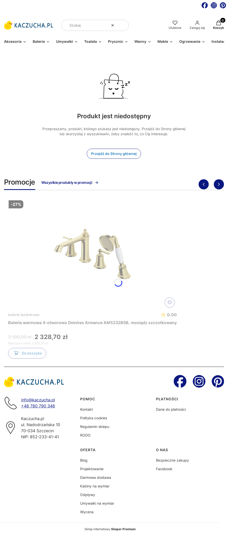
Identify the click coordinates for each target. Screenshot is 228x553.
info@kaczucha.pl (38, 399)
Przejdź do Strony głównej (114, 153)
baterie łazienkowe (23, 314)
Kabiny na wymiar (95, 486)
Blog (83, 460)
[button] (123, 25)
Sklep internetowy (110, 529)
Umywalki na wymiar (97, 503)
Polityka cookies (93, 418)
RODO (85, 435)
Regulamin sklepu (94, 426)
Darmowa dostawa (95, 477)
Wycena (87, 512)
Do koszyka (27, 354)
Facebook (164, 469)
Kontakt (86, 409)
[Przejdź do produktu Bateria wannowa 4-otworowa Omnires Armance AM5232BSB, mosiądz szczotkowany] (92, 254)
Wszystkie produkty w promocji (70, 182)
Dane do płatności (171, 409)
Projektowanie (91, 469)
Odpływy (87, 494)
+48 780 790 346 (38, 405)
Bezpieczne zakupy (172, 460)
